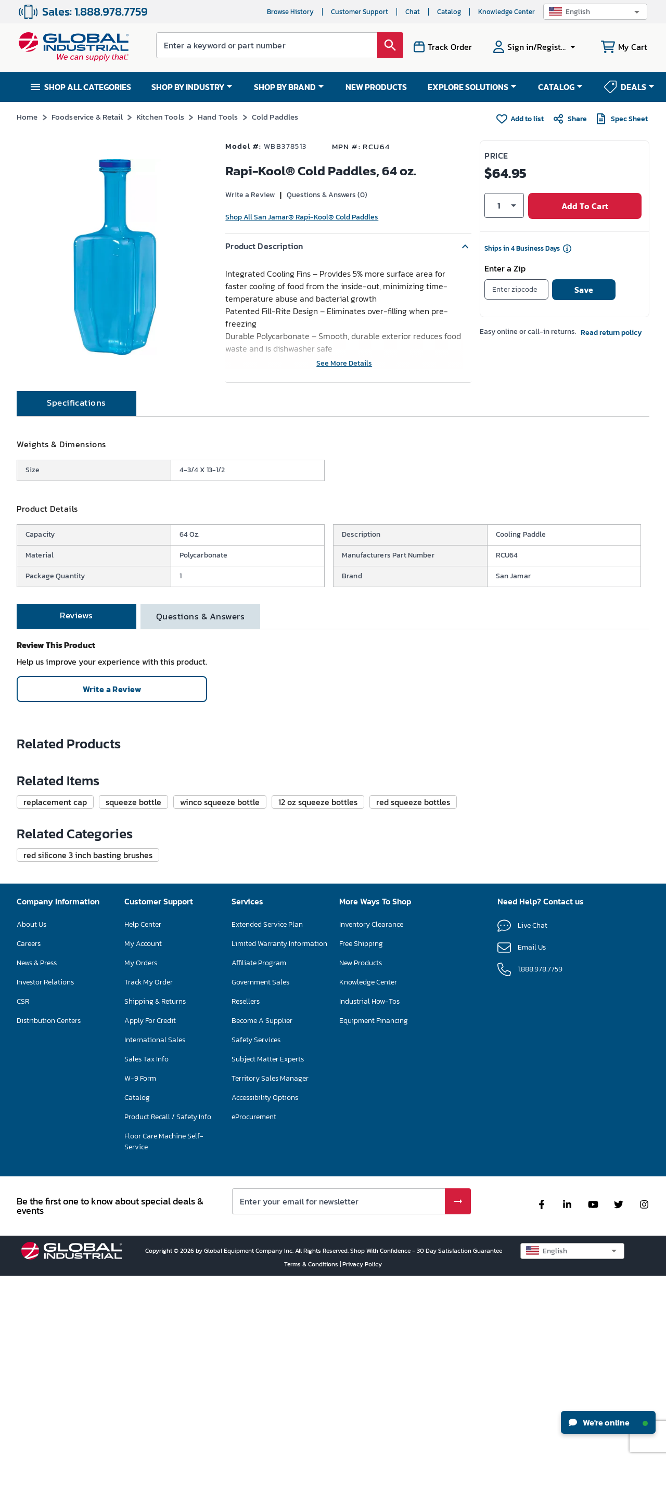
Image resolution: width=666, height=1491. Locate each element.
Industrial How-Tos (369, 1216)
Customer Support (359, 12)
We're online (608, 1422)
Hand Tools (218, 117)
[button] (595, 11)
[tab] (76, 437)
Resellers (246, 1216)
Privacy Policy (362, 1479)
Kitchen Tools (160, 117)
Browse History (290, 12)
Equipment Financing (373, 1235)
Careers (29, 1158)
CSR (23, 1216)
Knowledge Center (506, 12)
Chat (412, 12)
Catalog (449, 12)
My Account (143, 1158)
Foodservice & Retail (87, 117)
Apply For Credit (150, 1235)
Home (27, 117)
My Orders (140, 1177)
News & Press (37, 1177)
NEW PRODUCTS (376, 87)
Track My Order (148, 1196)
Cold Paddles (275, 117)
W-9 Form (140, 1293)
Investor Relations (45, 1196)
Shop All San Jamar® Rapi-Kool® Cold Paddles (301, 217)
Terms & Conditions (312, 1479)
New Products (360, 1177)
